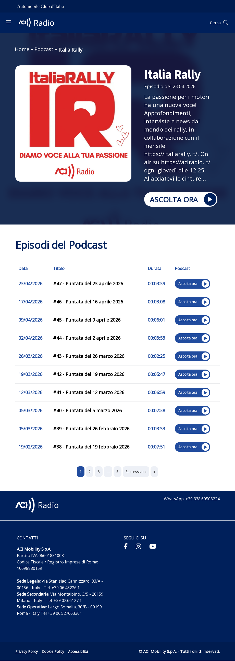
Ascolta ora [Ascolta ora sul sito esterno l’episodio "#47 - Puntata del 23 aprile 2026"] (192, 284)
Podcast (43, 49)
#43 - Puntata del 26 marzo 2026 (88, 356)
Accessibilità (78, 651)
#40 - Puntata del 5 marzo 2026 (87, 410)
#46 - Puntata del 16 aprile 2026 (88, 302)
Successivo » (136, 471)
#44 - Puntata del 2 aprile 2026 (86, 338)
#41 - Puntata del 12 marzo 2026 (88, 392)
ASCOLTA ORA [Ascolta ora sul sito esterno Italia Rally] (180, 200)
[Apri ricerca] (226, 23)
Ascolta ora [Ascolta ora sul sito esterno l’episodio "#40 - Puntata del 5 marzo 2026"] (192, 411)
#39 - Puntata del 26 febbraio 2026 (91, 429)
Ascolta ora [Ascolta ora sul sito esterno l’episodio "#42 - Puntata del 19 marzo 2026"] (192, 375)
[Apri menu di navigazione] (9, 22)
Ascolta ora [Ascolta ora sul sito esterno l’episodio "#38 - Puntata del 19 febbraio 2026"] (192, 447)
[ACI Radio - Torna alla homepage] (38, 22)
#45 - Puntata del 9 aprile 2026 (86, 320)
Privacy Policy (26, 651)
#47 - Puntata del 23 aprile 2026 (88, 283)
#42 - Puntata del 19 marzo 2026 (88, 374)
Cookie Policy (53, 651)
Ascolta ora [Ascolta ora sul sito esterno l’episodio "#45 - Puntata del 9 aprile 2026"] (192, 320)
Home (22, 49)
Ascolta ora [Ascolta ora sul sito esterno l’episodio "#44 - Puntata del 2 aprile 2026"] (192, 338)
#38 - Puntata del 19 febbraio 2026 (91, 447)
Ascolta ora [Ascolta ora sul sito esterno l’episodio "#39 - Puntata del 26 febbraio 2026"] (192, 429)
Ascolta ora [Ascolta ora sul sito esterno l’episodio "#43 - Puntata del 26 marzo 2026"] (192, 356)
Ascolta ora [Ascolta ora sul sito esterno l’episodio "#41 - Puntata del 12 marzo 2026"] (192, 393)
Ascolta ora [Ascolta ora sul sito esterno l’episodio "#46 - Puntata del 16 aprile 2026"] (192, 302)
